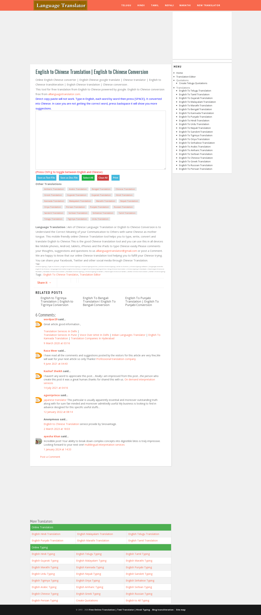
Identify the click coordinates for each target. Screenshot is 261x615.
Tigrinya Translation (77, 219)
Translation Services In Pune (61, 335)
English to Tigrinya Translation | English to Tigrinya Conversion (57, 301)
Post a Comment (50, 456)
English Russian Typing (139, 593)
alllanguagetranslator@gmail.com (116, 251)
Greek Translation (53, 195)
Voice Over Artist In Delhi (95, 335)
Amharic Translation (54, 189)
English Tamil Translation (143, 540)
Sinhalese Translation (103, 213)
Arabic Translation (78, 189)
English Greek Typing (88, 593)
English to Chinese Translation (61, 424)
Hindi (141, 5)
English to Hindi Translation (194, 120)
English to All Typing (137, 600)
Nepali (169, 5)
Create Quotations (87, 600)
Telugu (126, 5)
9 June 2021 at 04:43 (56, 363)
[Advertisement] (100, 38)
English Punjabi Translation (47, 540)
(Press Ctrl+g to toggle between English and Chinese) (69, 172)
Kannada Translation (54, 201)
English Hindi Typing (43, 554)
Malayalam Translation (80, 201)
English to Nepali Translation (195, 128)
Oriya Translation (52, 207)
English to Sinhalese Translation (197, 142)
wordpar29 (50, 319)
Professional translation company (116, 359)
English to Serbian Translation (195, 154)
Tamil (155, 5)
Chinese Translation (125, 189)
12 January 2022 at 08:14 (58, 412)
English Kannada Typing (90, 567)
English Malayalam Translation (95, 534)
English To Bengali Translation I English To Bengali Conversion (99, 301)
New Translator (208, 5)
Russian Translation (123, 207)
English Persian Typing (45, 600)
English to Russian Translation (196, 165)
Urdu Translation (100, 219)
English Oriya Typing (88, 580)
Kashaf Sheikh (53, 371)
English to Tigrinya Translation (195, 135)
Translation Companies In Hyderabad (92, 338)
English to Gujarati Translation (196, 98)
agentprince (52, 395)
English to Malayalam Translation (197, 101)
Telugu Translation (53, 219)
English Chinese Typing (45, 593)
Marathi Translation (105, 201)
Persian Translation (75, 207)
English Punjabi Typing (139, 567)
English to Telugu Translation (195, 90)
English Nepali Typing (88, 574)
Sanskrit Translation (53, 213)
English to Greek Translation (195, 161)
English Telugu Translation (143, 534)
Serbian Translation (78, 213)
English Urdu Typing (43, 574)
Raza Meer (50, 350)
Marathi (185, 5)
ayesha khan (52, 436)
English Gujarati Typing (45, 560)
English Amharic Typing (89, 587)
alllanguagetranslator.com (64, 94)
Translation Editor (90, 274)
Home (179, 72)
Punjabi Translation (99, 207)
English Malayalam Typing (91, 560)
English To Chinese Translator (60, 274)
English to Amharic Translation (196, 150)
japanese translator (55, 400)
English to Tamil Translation (194, 94)
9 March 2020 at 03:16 (57, 343)
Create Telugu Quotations (193, 83)
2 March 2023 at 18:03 (57, 429)
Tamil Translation (127, 213)
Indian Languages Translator (128, 335)
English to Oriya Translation (194, 139)
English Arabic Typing (44, 587)
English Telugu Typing (89, 554)
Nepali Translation (129, 201)
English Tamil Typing (138, 554)
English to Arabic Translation (195, 146)
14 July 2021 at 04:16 (56, 387)
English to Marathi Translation (195, 105)
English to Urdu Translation (194, 124)
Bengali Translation (101, 189)
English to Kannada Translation (196, 113)
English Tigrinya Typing (45, 580)
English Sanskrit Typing (139, 574)
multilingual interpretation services (105, 444)
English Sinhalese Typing (140, 580)
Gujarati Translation (76, 195)
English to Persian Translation (195, 168)
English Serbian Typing (139, 587)
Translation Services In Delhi (61, 331)
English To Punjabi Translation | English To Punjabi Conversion (142, 301)
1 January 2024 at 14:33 (57, 449)
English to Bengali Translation (195, 109)
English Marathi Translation (93, 540)
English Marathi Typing (139, 560)
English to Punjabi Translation (195, 116)
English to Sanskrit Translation (196, 131)
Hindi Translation (124, 195)
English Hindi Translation (46, 534)
